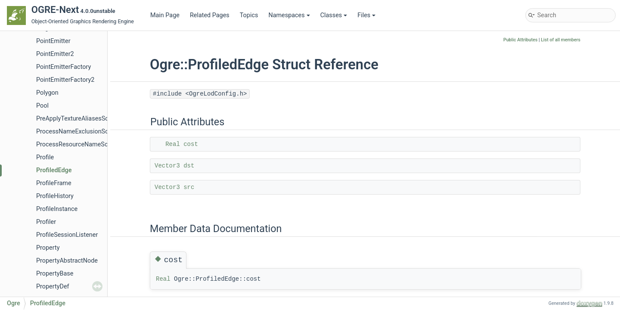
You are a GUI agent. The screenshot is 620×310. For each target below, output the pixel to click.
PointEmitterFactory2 (65, 80)
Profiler (46, 222)
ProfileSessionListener (67, 235)
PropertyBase (54, 273)
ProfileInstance (57, 209)
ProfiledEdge (54, 170)
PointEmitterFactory (63, 67)
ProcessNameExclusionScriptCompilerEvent (97, 131)
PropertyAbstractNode (67, 260)
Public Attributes (520, 40)
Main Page (165, 15)
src (188, 187)
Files (366, 15)
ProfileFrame (53, 183)
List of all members (560, 40)
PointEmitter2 (55, 54)
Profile (45, 157)
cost (190, 144)
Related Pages (209, 15)
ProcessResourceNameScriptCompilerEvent (96, 144)
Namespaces (289, 15)
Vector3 (167, 165)
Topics (249, 15)
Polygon (47, 92)
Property (47, 247)
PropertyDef (52, 286)
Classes (333, 15)
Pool (42, 105)
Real (172, 144)
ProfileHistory (55, 196)
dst (188, 165)
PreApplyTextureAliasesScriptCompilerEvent (97, 118)
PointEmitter (53, 41)
